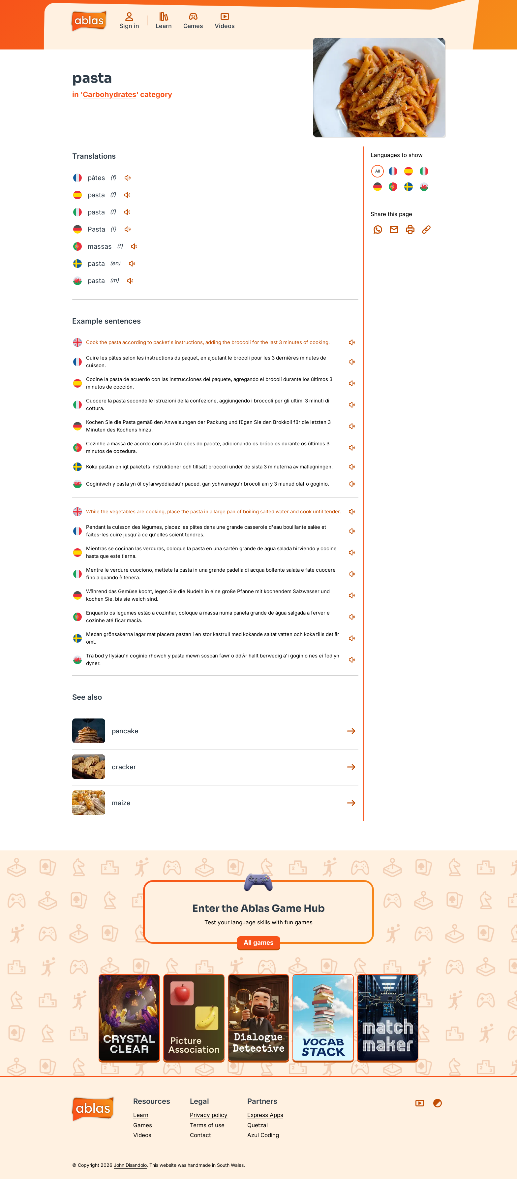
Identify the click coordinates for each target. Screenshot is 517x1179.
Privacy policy (209, 1115)
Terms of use (207, 1125)
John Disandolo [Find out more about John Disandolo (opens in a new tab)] (130, 1165)
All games (259, 942)
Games (142, 1125)
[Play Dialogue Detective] (258, 1017)
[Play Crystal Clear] (129, 1017)
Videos (142, 1135)
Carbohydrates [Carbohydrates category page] (109, 94)
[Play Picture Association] (194, 1017)
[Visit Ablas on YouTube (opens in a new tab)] (419, 1103)
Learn (140, 1115)
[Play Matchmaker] (387, 1017)
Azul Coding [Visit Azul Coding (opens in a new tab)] (263, 1135)
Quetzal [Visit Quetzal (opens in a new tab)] (257, 1125)
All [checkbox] (377, 171)
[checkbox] (393, 171)
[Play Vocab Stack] (323, 1017)
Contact (200, 1135)
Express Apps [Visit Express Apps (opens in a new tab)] (265, 1115)
